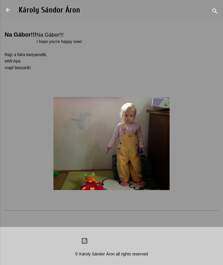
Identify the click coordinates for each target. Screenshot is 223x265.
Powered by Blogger (111, 241)
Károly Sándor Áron (49, 10)
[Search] (214, 12)
